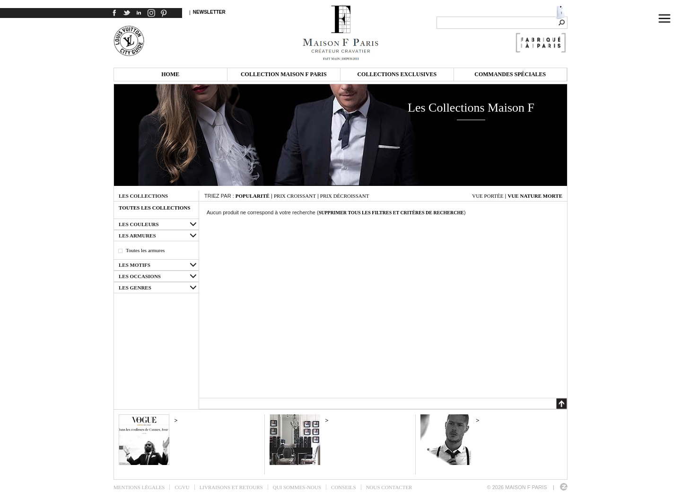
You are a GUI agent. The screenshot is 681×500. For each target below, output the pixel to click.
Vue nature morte (534, 196)
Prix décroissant (344, 196)
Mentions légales (139, 487)
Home (170, 74)
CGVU (182, 487)
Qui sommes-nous (297, 487)
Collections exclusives (397, 74)
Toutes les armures (145, 250)
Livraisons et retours (231, 487)
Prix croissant (295, 196)
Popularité (253, 196)
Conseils (343, 487)
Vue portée (487, 196)
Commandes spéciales (510, 74)
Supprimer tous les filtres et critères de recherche (391, 212)
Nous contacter (389, 487)
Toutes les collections (154, 208)
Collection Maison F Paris (284, 74)
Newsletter (209, 12)
